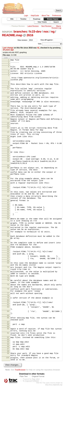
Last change (8, 48)
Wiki (12, 19)
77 (8, 337)
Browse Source (52, 19)
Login (26, 15)
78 (8, 339)
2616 (30, 35)
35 (8, 185)
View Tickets (42, 22)
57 (8, 264)
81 (8, 347)
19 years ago (8, 50)
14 (8, 109)
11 (8, 94)
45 (8, 221)
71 (8, 310)
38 (8, 198)
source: (7, 31)
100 (7, 412)
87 (8, 370)
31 (8, 172)
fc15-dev (35, 31)
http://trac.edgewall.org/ (53, 440)
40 (8, 206)
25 (8, 154)
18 (8, 125)
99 (8, 407)
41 (8, 209)
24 (8, 151)
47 (8, 229)
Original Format (38, 432)
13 (8, 104)
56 (8, 258)
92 (8, 388)
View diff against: (51, 40)
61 (8, 276)
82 (8, 349)
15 (8, 112)
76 (8, 331)
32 (8, 174)
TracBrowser (20, 425)
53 (8, 245)
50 (8, 237)
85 (8, 363)
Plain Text (24, 432)
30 (8, 169)
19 (8, 130)
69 (8, 300)
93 (8, 391)
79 (8, 342)
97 (8, 402)
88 (8, 373)
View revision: (22, 40)
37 (8, 193)
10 (8, 91)
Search (56, 22)
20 (8, 136)
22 (8, 141)
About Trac (45, 15)
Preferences (56, 15)
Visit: (40, 44)
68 (8, 298)
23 (8, 146)
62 (8, 281)
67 (8, 295)
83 (8, 352)
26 (8, 156)
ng (53, 31)
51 (8, 240)
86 (8, 365)
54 (8, 248)
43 (8, 214)
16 (8, 114)
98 (8, 404)
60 (8, 274)
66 (8, 292)
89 (8, 375)
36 (8, 188)
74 (8, 321)
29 (8, 167)
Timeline (23, 19)
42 (38, 48)
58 (8, 266)
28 (8, 164)
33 (8, 177)
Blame (58, 26)
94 (8, 393)
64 (8, 286)
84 (8, 358)
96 (8, 399)
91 (8, 383)
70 (8, 305)
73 (8, 319)
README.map (12, 35)
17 (8, 120)
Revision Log (56, 28)
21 (8, 139)
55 (8, 253)
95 (8, 396)
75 (8, 326)
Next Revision (46, 26)
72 (8, 316)
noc (46, 31)
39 (8, 200)
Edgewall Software (32, 436)
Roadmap (36, 19)
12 (8, 99)
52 (8, 243)
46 (8, 226)
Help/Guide (35, 15)
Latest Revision (33, 26)
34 (8, 180)
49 (8, 234)
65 (8, 289)
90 (8, 378)
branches (20, 31)
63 (8, 284)
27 (8, 159)
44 (8, 216)
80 (8, 344)
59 (8, 269)
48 (8, 231)
